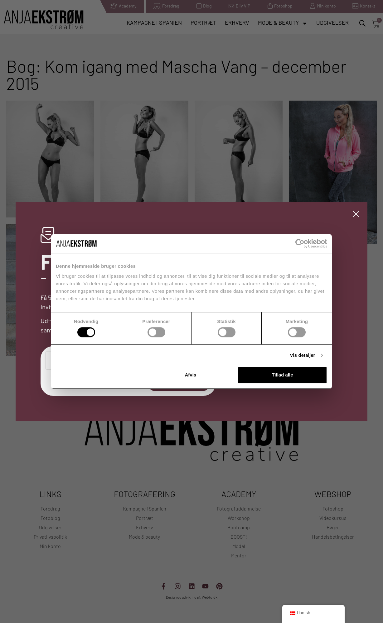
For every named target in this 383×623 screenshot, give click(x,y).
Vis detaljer (302, 355)
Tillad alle (282, 374)
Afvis (190, 374)
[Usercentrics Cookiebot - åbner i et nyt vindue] (300, 243)
